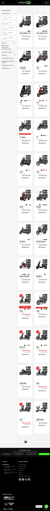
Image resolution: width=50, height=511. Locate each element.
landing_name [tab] (7, 52)
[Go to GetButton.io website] (46, 509)
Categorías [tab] (6, 13)
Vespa (6, 17)
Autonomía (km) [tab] (7, 58)
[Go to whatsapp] (46, 506)
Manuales (21, 466)
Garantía (21, 470)
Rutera (7, 23)
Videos (20, 468)
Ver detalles (25, 38)
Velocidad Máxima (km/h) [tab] (8, 62)
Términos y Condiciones (25, 472)
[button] (3, 3)
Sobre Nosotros (22, 460)
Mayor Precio (5, 47)
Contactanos (22, 464)
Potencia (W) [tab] (6, 68)
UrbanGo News (22, 462)
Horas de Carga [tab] (7, 65)
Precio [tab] (4, 43)
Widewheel (8, 28)
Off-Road (7, 38)
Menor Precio (5, 45)
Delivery (7, 33)
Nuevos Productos (6, 49)
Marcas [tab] (4, 55)
